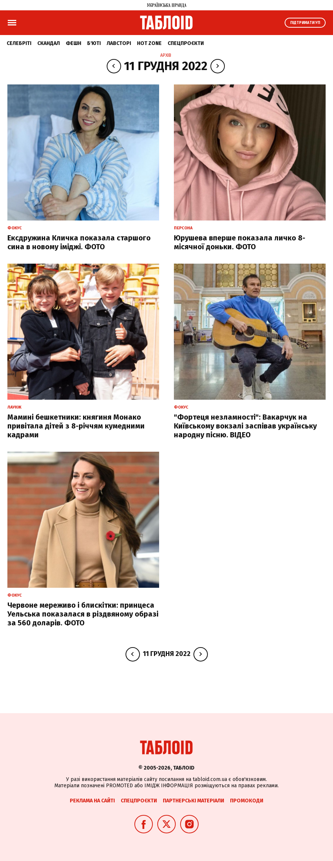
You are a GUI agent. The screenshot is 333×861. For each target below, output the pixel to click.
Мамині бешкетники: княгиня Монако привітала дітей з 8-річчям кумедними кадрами (76, 426)
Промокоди (246, 801)
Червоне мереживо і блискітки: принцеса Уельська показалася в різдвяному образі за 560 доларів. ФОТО (82, 614)
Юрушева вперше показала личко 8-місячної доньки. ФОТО (239, 242)
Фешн (73, 43)
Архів (165, 55)
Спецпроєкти (186, 43)
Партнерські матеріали (193, 801)
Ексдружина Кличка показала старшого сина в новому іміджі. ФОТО (79, 242)
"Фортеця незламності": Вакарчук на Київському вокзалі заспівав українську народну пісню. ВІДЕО (245, 426)
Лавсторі (119, 43)
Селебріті (19, 43)
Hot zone (149, 43)
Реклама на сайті (92, 801)
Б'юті (94, 43)
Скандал (48, 43)
